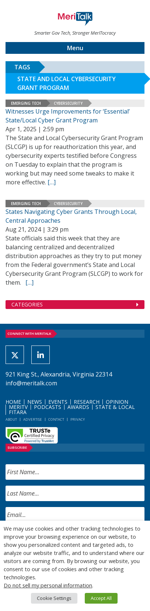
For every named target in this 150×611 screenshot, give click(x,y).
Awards (78, 406)
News (34, 401)
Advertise (32, 419)
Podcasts (47, 406)
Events (57, 401)
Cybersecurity (68, 103)
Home (13, 401)
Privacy (77, 419)
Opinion (117, 401)
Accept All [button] (101, 598)
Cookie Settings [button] (54, 598)
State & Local (115, 406)
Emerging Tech (26, 103)
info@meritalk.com (31, 383)
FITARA (18, 412)
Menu (75, 48)
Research (87, 401)
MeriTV (18, 406)
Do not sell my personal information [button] (48, 585)
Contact (56, 419)
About (11, 419)
